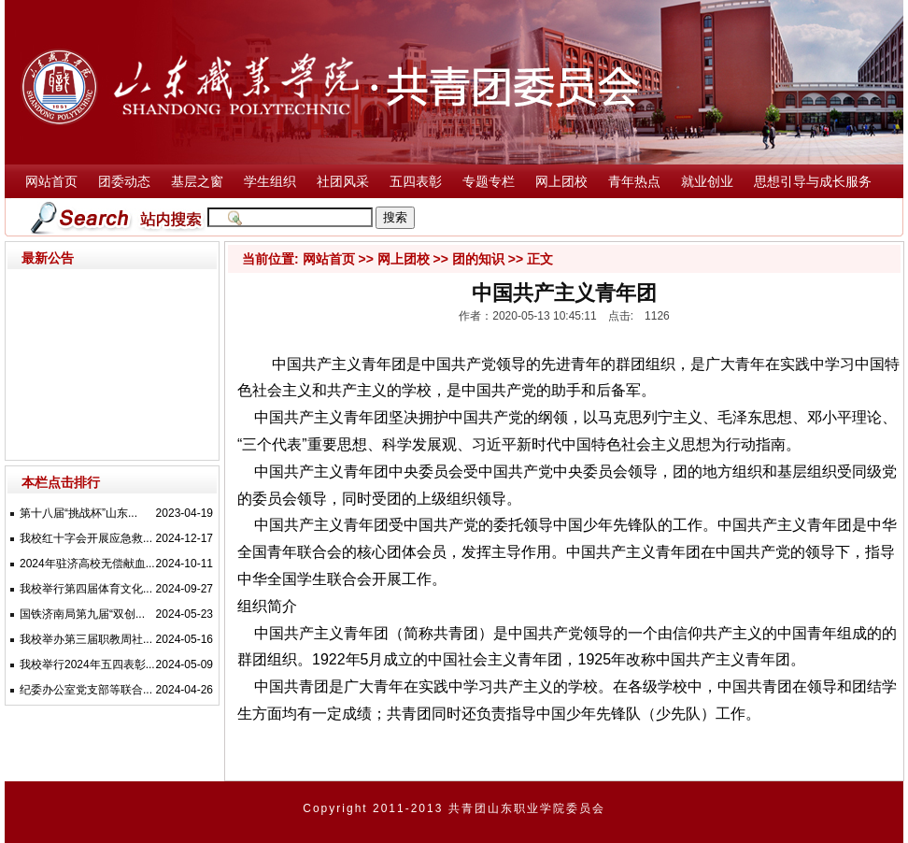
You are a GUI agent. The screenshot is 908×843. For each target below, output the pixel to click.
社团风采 (343, 182)
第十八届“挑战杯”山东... (78, 513)
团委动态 (124, 182)
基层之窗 (197, 182)
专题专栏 (488, 182)
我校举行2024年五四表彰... (87, 664)
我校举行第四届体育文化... (86, 588)
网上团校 (561, 182)
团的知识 (478, 258)
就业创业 (707, 182)
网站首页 (51, 182)
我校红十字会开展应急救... (86, 538)
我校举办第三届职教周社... (86, 639)
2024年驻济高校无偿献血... (87, 563)
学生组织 (270, 182)
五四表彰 (416, 182)
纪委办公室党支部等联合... (86, 689)
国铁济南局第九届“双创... (82, 614)
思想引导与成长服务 (813, 182)
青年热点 (634, 182)
